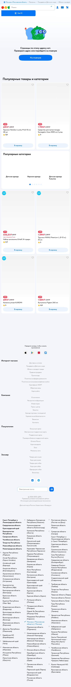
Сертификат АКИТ (35, 385)
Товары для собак (35, 463)
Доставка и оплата (35, 363)
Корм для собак (35, 466)
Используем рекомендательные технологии (35, 501)
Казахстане (39, 505)
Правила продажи (35, 372)
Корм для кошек (35, 460)
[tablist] (35, 170)
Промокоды (35, 375)
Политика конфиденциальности (36, 379)
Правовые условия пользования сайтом (35, 499)
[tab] (14, 170)
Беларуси (48, 505)
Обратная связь (35, 388)
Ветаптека (35, 473)
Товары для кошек (35, 457)
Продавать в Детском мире (35, 366)
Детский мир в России (27, 505)
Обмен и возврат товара (35, 369)
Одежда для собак (36, 469)
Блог (35, 448)
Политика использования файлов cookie (35, 382)
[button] (18, 13)
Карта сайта (35, 391)
